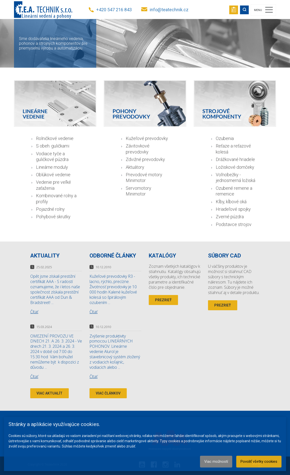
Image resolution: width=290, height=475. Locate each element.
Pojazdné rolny (50, 209)
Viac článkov (108, 393)
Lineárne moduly (52, 167)
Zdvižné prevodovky (145, 159)
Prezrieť (163, 300)
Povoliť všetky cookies (258, 461)
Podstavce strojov (234, 224)
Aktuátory (135, 167)
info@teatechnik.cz (169, 9)
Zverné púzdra (230, 216)
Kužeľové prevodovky (147, 138)
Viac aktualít (49, 393)
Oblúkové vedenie (53, 174)
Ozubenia (225, 138)
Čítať (34, 311)
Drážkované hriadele (235, 159)
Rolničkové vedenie (55, 138)
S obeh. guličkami (52, 145)
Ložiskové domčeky (235, 167)
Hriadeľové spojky (233, 209)
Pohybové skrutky (53, 216)
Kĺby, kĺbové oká (231, 201)
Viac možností (216, 461)
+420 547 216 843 (114, 9)
